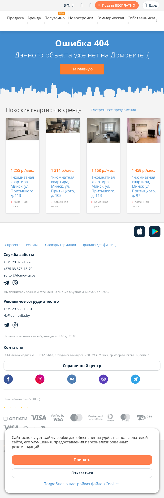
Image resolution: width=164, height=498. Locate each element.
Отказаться (82, 473)
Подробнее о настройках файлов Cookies (81, 484)
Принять (82, 459)
